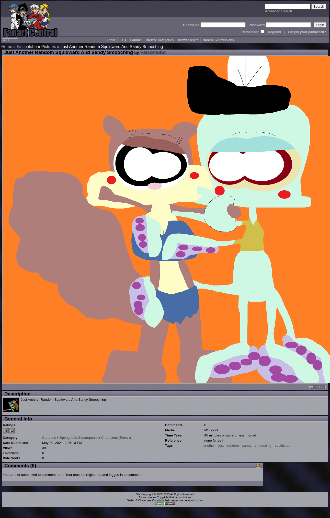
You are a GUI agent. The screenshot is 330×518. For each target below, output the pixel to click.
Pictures (48, 46)
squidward (282, 445)
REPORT (317, 387)
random (233, 445)
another (209, 445)
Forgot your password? (307, 32)
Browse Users (188, 40)
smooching (263, 445)
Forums (136, 40)
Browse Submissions (218, 40)
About (110, 40)
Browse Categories (160, 40)
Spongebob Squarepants (78, 438)
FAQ (123, 40)
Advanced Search (278, 11)
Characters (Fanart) (116, 438)
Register (274, 32)
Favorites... (12, 453)
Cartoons (49, 438)
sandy (247, 445)
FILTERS (10, 40)
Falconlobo (27, 46)
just (221, 445)
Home (6, 46)
